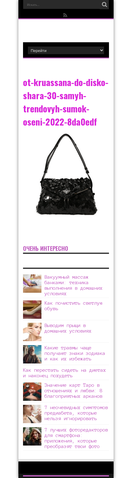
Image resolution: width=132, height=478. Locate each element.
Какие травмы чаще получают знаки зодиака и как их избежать (75, 353)
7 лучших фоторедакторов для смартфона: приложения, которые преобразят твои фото (76, 438)
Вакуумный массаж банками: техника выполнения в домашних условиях (74, 285)
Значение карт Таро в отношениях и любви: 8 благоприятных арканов (74, 390)
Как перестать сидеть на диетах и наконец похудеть (64, 372)
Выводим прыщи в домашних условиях (68, 328)
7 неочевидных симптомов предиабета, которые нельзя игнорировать (76, 413)
